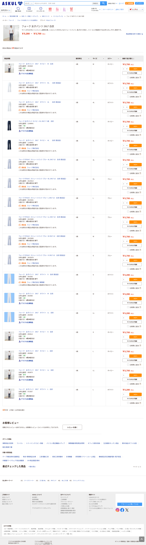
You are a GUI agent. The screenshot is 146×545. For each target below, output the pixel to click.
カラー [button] (113, 58)
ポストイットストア (29, 534)
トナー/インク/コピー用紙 (34, 443)
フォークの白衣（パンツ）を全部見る (27, 20)
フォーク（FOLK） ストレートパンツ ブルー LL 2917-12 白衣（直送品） (42, 217)
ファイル (20, 443)
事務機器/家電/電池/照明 (76, 443)
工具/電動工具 (44, 456)
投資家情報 (36, 499)
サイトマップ (64, 497)
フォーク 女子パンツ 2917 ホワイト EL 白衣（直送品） (40, 83)
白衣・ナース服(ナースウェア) (30, 16)
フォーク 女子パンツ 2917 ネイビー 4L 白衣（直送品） (40, 140)
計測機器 (69, 456)
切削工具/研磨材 (57, 456)
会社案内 (35, 497)
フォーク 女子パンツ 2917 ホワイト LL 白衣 (36, 312)
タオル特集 (32, 531)
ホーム (4, 16)
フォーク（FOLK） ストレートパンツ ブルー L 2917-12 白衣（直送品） (42, 198)
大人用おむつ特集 (105, 531)
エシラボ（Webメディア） (96, 506)
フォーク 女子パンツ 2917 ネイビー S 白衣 (36, 332)
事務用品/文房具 (8, 443)
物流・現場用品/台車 (29, 456)
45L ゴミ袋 (65, 480)
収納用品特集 (115, 531)
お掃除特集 (7, 531)
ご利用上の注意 (66, 506)
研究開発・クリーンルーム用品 (85, 456)
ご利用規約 (64, 499)
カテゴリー (5, 10)
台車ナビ (64, 531)
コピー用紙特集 (8, 529)
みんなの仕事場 (94, 504)
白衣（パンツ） (45, 16)
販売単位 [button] (82, 58)
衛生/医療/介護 (14, 16)
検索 (103, 3)
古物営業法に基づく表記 (68, 508)
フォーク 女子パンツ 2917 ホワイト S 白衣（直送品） (39, 274)
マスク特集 (94, 531)
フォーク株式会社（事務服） (36, 282)
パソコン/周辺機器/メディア (56, 443)
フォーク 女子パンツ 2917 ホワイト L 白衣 (36, 389)
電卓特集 (33, 529)
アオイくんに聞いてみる (129, 504)
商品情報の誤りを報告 (134, 34)
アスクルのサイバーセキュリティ (42, 508)
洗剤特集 (14, 531)
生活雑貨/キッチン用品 (111, 443)
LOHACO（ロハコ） (95, 497)
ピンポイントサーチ (59, 534)
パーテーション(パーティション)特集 (95, 529)
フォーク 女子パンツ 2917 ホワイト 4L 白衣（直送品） (40, 102)
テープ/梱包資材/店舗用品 (11, 456)
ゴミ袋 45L (42, 480)
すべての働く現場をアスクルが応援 (79, 531)
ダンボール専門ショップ (44, 531)
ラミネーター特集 (62, 529)
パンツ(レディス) (58, 16)
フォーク (11, 20)
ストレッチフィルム (78, 480)
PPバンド (53, 480)
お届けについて (7, 499)
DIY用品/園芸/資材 (33, 460)
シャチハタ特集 (125, 531)
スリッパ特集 (23, 531)
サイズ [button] (98, 58)
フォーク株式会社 (33, 91)
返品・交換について (8, 504)
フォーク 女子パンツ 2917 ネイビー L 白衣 (36, 351)
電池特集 (40, 529)
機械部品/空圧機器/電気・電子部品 (110, 456)
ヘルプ (122, 3)
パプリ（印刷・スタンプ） (96, 502)
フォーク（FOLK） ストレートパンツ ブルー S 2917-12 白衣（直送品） (42, 255)
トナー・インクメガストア (22, 529)
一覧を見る (32, 466)
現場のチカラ (56, 531)
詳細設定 (95, 3)
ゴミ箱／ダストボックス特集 (133, 529)
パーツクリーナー (29, 480)
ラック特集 (119, 529)
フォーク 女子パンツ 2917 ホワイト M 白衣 (36, 293)
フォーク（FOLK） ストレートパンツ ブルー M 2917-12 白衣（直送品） (42, 236)
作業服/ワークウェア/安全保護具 (13, 460)
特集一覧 (69, 534)
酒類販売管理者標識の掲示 (69, 510)
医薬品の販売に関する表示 (69, 513)
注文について (6, 497)
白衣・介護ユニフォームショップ (13, 534)
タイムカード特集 (50, 529)
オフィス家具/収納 (94, 443)
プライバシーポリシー (68, 502)
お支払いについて (8, 502)
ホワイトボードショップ (76, 529)
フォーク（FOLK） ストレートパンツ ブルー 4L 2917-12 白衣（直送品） (42, 159)
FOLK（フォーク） (51, 20)
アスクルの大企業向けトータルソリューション (101, 509)
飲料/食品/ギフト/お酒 (129, 443)
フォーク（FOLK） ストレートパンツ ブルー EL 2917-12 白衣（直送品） (42, 179)
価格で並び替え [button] (128, 58)
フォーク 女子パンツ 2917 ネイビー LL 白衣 (36, 370)
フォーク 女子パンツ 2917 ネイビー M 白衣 (36, 64)
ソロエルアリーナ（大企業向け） (98, 499)
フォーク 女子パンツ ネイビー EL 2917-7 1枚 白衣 (36, 121)
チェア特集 (111, 529)
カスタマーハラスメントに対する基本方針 (44, 504)
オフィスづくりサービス (44, 534)
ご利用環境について (67, 504)
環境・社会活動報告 (38, 502)
